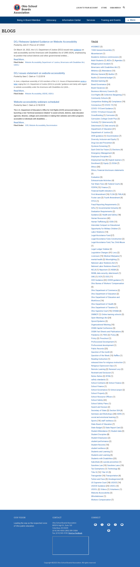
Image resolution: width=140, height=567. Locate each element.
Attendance (106, 71)
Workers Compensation (101, 500)
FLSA (112, 194)
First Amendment (98, 194)
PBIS (105, 335)
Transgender (96, 476)
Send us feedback (75, 533)
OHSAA (115, 311)
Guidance (95, 215)
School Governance (99, 390)
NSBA (113, 270)
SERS (119, 414)
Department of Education (101, 129)
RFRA (108, 376)
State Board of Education (101, 424)
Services (91, 20)
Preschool (104, 338)
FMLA (120, 194)
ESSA (114, 163)
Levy (115, 252)
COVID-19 (108, 105)
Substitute (95, 462)
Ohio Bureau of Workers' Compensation (107, 283)
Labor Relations (97, 232)
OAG (93, 277)
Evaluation (95, 177)
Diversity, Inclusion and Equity (103, 139)
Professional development (102, 345)
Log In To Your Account (87, 8)
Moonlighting (111, 259)
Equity (106, 163)
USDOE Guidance (98, 486)
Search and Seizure (99, 407)
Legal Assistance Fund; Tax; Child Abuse (108, 242)
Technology (112, 469)
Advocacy (51, 20)
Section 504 (115, 410)
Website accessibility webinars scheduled (36, 101)
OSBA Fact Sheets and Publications (106, 331)
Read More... (19, 59)
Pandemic (95, 335)
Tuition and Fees (98, 479)
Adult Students (97, 60)
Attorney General (98, 74)
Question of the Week (100, 355)
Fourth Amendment (112, 198)
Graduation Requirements (101, 211)
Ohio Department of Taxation (103, 307)
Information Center (71, 20)
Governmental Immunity (108, 208)
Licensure (95, 256)
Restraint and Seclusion (101, 373)
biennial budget (106, 78)
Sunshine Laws (113, 465)
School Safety (97, 400)
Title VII (105, 472)
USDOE (45, 94)
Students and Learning (100, 451)
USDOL (94, 489)
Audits (94, 78)
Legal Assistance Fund (100, 235)
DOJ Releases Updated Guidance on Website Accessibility (45, 41)
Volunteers (114, 489)
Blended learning (98, 81)
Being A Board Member (29, 20)
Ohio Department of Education (103, 294)
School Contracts (98, 383)
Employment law (98, 160)
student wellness (98, 448)
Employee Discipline (99, 156)
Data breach (96, 126)
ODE (107, 277)
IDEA (111, 222)
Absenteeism (96, 53)
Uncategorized (114, 479)
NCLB (93, 270)
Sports (94, 421)
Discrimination (51, 125)
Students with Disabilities (102, 458)
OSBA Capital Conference (101, 328)
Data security (109, 126)
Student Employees (99, 438)
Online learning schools (111, 314)
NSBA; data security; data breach (104, 273)
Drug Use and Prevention (101, 143)
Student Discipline (98, 434)
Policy (113, 335)
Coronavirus (96, 105)
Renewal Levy (114, 369)
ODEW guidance (114, 280)
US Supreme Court (98, 482)
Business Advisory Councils (103, 91)
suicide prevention (111, 462)
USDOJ (16, 65)
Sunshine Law (97, 465)
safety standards (98, 379)
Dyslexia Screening (99, 146)
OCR (26, 125)
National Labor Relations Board (104, 266)
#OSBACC (95, 47)
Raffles (117, 355)
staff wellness (107, 421)
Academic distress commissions (105, 57)
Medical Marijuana (111, 256)
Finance (104, 187)
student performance (100, 441)
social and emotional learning (103, 417)
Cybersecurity (107, 122)
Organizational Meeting (101, 325)
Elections (116, 149)
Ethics (93, 167)
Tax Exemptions (97, 469)
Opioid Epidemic (98, 321)
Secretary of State (98, 410)
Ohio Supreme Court (99, 311)
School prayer (116, 390)
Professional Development (102, 342)
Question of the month (100, 352)
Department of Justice (51, 62)
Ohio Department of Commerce (104, 290)
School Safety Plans (99, 403)
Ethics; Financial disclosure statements (107, 170)
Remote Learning (98, 369)
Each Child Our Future (100, 149)
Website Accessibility (33, 62)
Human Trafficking (98, 222)
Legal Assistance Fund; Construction (106, 239)
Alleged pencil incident (100, 64)
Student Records (98, 445)
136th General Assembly (101, 50)
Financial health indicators (102, 191)
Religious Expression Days (102, 366)
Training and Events (111, 20)
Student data (116, 431)
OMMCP (94, 314)
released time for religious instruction (107, 362)
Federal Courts (114, 184)
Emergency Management (101, 153)
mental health (96, 259)
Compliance (116, 101)
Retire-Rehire (96, 376)
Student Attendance (99, 431)
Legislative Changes (99, 252)
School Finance (115, 383)
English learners (115, 160)
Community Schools (99, 98)
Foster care (96, 198)
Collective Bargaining (113, 95)
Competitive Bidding (99, 101)
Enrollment (95, 163)
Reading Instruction (99, 359)
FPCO (93, 201)
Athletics (95, 71)
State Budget (96, 428)
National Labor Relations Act (103, 263)
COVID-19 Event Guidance (102, 108)
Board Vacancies (98, 88)
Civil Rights (96, 95)
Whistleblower (97, 496)
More (131, 20)
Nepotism (103, 270)
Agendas (118, 60)
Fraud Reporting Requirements (104, 204)
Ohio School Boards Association (25, 9)
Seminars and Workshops (102, 414)
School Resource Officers (101, 397)
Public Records (97, 348)
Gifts (93, 208)
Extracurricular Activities (101, 180)
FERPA (94, 187)
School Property (98, 393)
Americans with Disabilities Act (72, 62)
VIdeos (104, 489)
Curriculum (110, 115)
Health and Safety (109, 215)
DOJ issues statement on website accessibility (39, 73)
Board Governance (98, 84)
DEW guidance (97, 136)
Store (104, 8)
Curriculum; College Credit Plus (104, 119)
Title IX (94, 472)
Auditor (111, 74)
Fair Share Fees (97, 184)
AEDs (109, 60)
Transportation (112, 476)
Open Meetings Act (99, 318)
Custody (94, 122)
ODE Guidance (97, 280)
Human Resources (98, 218)
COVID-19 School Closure (102, 112)
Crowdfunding (97, 115)
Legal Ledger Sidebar (100, 249)
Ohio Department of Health (102, 304)
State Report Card (113, 428)
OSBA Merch (115, 8)
